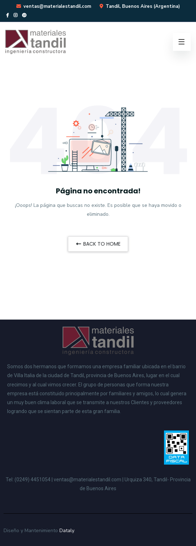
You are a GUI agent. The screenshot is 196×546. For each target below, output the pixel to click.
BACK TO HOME (98, 243)
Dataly (66, 530)
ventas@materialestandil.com (57, 6)
